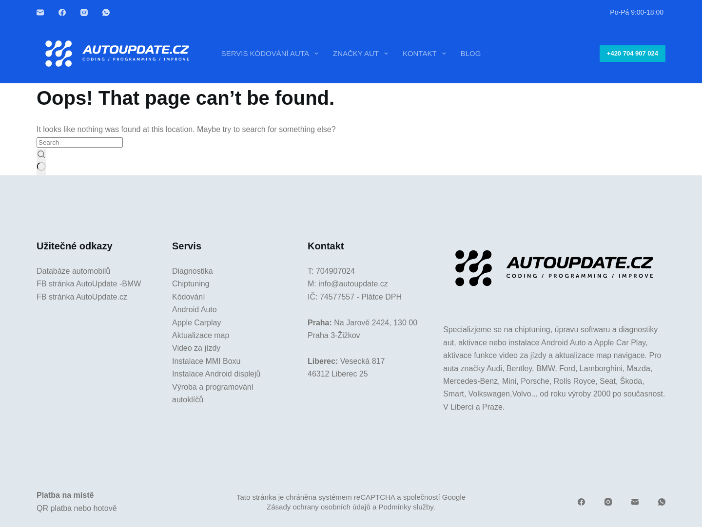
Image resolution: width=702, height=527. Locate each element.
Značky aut (362, 53)
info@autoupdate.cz (353, 284)
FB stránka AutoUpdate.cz (82, 297)
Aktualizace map (200, 335)
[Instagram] (84, 12)
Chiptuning (191, 284)
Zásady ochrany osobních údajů (318, 507)
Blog (471, 53)
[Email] (40, 12)
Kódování (188, 297)
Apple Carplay (196, 323)
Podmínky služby (405, 507)
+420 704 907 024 (632, 53)
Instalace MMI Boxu (206, 361)
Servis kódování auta (271, 53)
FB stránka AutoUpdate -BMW (89, 284)
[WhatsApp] (106, 12)
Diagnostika (192, 271)
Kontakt (426, 53)
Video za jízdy (196, 348)
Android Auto (194, 309)
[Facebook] (62, 12)
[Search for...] (80, 142)
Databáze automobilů (73, 271)
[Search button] (41, 162)
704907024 (335, 271)
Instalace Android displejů (216, 374)
